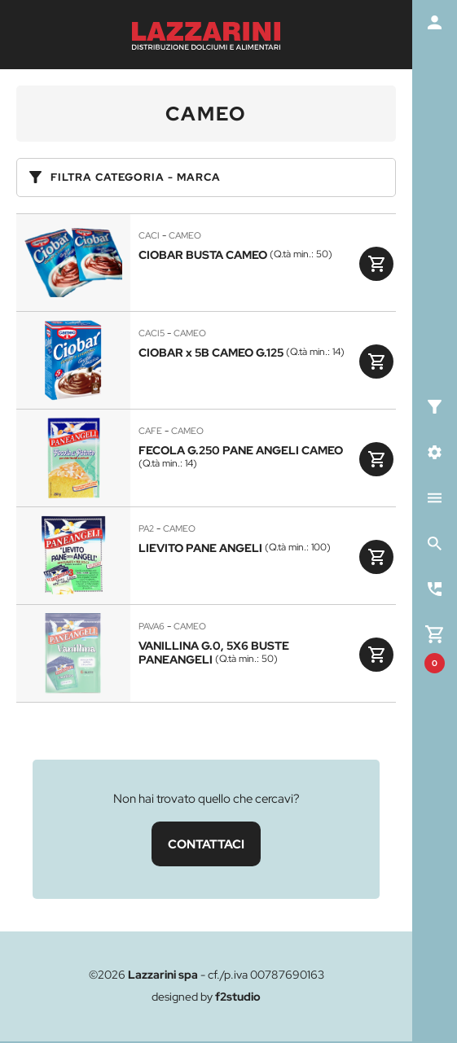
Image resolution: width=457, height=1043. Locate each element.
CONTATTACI (206, 843)
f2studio (238, 996)
